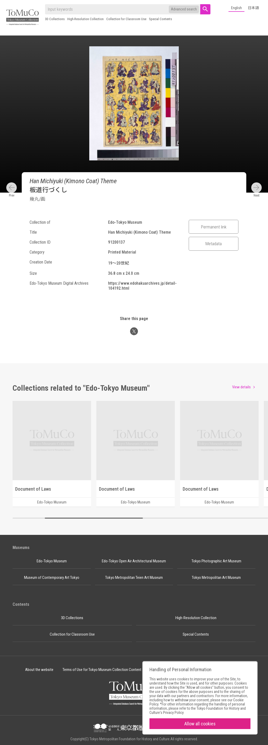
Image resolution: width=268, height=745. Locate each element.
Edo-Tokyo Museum (52, 561)
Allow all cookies (200, 723)
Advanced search (184, 9)
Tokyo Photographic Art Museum (216, 561)
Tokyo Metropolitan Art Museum (216, 577)
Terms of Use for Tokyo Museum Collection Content (102, 669)
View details (241, 387)
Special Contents (160, 19)
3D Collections (55, 19)
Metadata (213, 243)
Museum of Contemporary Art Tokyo (51, 577)
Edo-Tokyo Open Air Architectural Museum (134, 561)
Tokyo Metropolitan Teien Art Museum (134, 577)
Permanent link (213, 226)
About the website (39, 669)
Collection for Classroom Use (126, 19)
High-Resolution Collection (85, 19)
